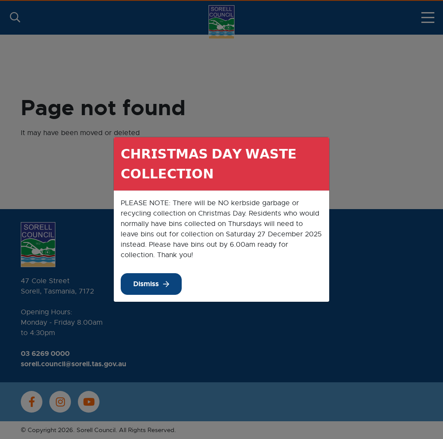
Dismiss (146, 283)
